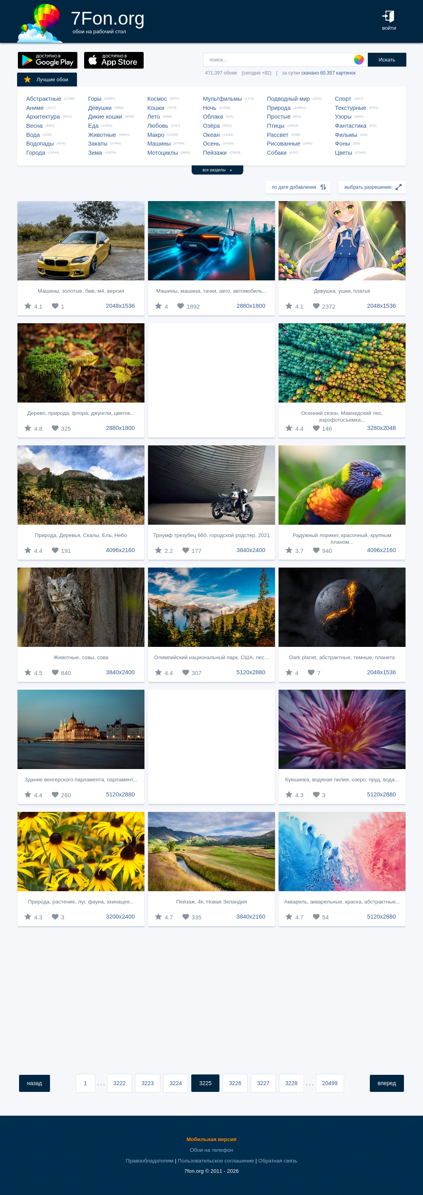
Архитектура (43, 116)
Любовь (157, 126)
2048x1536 (120, 306)
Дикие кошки (105, 116)
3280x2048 (381, 428)
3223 (147, 1083)
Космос (157, 99)
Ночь (209, 108)
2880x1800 (250, 306)
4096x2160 (120, 550)
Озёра (211, 126)
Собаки (277, 153)
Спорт (343, 99)
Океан (211, 135)
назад (34, 1083)
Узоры (343, 116)
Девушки (100, 108)
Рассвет (277, 135)
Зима (95, 153)
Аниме (35, 108)
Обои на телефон (211, 1150)
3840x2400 (250, 550)
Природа (279, 108)
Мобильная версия (211, 1139)
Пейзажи (215, 153)
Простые (279, 116)
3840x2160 (250, 916)
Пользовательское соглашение (216, 1160)
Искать (387, 60)
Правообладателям (149, 1160)
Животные (102, 135)
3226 (235, 1083)
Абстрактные (43, 99)
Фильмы (346, 135)
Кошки (155, 108)
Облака (213, 116)
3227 (263, 1083)
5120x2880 (250, 672)
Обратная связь (277, 1160)
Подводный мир (288, 99)
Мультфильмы (222, 99)
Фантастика (350, 126)
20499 (330, 1083)
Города (35, 153)
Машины (159, 143)
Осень (211, 143)
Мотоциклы (162, 153)
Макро (155, 135)
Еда (93, 126)
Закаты (98, 143)
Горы (95, 99)
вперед (387, 1083)
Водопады (40, 143)
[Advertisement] (211, 380)
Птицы (276, 126)
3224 (175, 1083)
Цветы (343, 153)
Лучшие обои (45, 79)
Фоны (342, 143)
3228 (291, 1083)
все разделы (218, 170)
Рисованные (283, 143)
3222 (119, 1083)
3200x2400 (120, 916)
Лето (153, 116)
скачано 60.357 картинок (328, 73)
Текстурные (350, 108)
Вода (33, 135)
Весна (34, 126)
